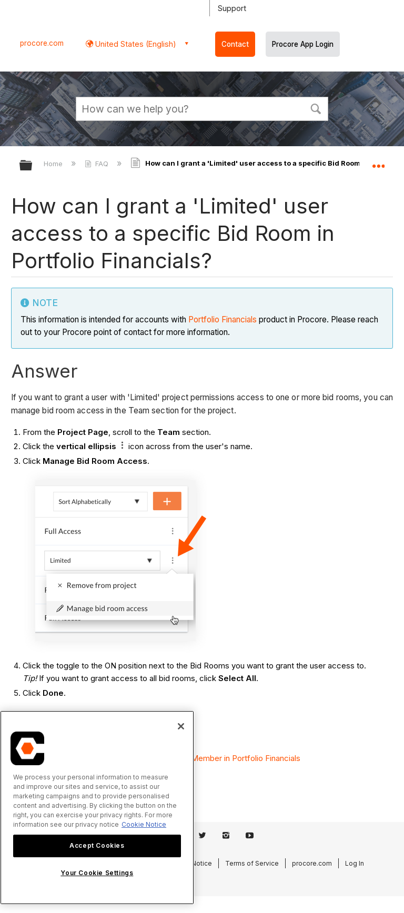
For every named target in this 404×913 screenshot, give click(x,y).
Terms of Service (252, 863)
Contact (235, 44)
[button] (315, 107)
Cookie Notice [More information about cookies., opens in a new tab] (144, 824)
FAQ (97, 163)
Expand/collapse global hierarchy (32, 166)
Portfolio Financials (222, 319)
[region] (97, 808)
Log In (354, 863)
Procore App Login (303, 44)
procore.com (42, 43)
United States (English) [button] (134, 43)
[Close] (181, 726)
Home (54, 163)
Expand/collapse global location (378, 162)
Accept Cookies (96, 845)
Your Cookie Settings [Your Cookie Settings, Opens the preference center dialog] (96, 873)
